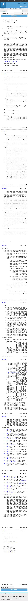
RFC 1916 (6, 433)
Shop (15, 0)
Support (20, 8)
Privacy (13, 593)
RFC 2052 (4, 74)
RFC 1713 (6, 451)
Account (10, 0)
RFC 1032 (6, 488)
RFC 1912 (6, 437)
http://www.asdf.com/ (11, 61)
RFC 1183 (6, 463)
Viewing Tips (8, 593)
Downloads (20, 0)
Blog (25, 0)
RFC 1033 (6, 485)
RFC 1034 (6, 482)
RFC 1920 (6, 443)
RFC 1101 (6, 477)
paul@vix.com (11, 552)
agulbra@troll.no (12, 543)
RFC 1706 (6, 457)
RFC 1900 (6, 440)
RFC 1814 (6, 446)
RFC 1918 (6, 429)
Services (15, 8)
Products (9, 8)
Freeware (3, 8)
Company (3, 11)
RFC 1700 (6, 460)
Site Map (2, 593)
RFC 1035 (6, 480)
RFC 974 (16, 287)
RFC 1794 (6, 449)
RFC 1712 (6, 453)
